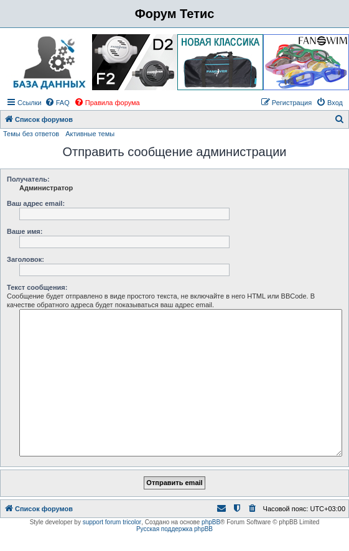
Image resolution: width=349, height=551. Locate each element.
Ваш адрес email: (36, 203)
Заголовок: (25, 259)
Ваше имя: (24, 231)
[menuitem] (57, 102)
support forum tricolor (112, 522)
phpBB (211, 522)
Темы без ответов (31, 133)
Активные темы (89, 133)
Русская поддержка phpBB (174, 529)
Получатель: (28, 179)
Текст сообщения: (37, 287)
